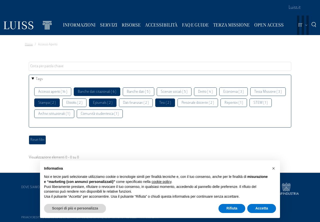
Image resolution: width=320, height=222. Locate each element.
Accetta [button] (261, 208)
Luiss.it (294, 8)
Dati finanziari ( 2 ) (136, 103)
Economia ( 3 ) (233, 92)
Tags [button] (39, 79)
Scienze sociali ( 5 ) (174, 92)
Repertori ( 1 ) (233, 103)
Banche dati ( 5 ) (138, 92)
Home (29, 44)
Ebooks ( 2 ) (74, 103)
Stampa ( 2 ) (47, 103)
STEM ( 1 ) (261, 103)
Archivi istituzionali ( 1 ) (54, 114)
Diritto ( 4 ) (205, 92)
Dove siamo (30, 187)
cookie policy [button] (161, 182)
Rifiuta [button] (232, 208)
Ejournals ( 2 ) (102, 103)
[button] (274, 168)
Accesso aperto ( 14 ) (52, 92)
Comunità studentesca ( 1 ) (100, 114)
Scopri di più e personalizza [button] (75, 208)
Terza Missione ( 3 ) (268, 92)
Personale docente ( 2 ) (198, 103)
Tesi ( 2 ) (165, 103)
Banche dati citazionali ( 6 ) (97, 92)
